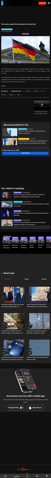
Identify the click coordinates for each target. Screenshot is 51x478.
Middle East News (23, 129)
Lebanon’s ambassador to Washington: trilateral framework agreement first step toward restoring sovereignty (6, 247)
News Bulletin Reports (24, 138)
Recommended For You (16, 125)
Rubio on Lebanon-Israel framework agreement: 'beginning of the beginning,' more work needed (15, 247)
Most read (8, 273)
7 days (26, 279)
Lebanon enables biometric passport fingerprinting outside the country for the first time (12, 359)
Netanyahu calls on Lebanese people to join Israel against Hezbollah (31, 214)
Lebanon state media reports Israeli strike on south (37, 358)
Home (5, 475)
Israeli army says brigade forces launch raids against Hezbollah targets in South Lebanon (30, 223)
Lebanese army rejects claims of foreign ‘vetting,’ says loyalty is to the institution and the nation (12, 332)
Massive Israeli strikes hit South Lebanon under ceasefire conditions (41, 246)
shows (37, 475)
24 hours (8, 279)
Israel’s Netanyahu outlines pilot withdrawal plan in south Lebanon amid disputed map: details (32, 142)
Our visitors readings (12, 188)
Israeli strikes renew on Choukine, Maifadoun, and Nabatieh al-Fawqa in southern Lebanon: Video (33, 246)
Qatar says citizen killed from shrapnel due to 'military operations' (32, 132)
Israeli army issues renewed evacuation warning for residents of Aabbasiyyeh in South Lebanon (29, 195)
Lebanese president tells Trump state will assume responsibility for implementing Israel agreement (12, 306)
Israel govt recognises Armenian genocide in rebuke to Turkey (36, 332)
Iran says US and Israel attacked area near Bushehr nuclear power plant (31, 205)
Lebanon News (17, 192)
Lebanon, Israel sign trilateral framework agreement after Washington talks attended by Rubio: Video (24, 247)
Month (44, 279)
